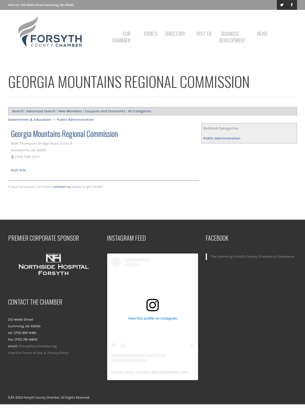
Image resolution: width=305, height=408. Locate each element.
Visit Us (204, 33)
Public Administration (221, 138)
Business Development (231, 37)
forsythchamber (167, 372)
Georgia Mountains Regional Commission (64, 133)
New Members (70, 111)
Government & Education (29, 119)
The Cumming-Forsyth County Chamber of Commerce (253, 256)
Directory (175, 33)
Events (151, 33)
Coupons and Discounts (105, 111)
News (262, 33)
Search (18, 111)
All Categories (139, 111)
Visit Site (18, 170)
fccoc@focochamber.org (38, 346)
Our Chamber (121, 37)
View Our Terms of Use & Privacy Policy (38, 353)
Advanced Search (41, 111)
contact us (62, 186)
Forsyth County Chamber (130, 372)
